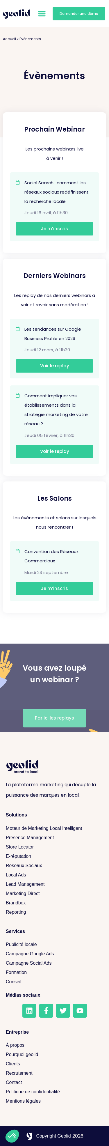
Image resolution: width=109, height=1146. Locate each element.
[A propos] (54, 1045)
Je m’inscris (54, 229)
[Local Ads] (54, 875)
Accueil (9, 38)
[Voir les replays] (54, 718)
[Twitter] (63, 1011)
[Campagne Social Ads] (54, 963)
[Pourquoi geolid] (54, 1054)
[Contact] (54, 1082)
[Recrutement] (54, 1073)
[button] (42, 14)
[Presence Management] (54, 837)
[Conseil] (54, 981)
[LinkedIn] (29, 1011)
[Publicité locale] (54, 944)
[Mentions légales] (54, 1101)
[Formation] (54, 972)
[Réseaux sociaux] (54, 865)
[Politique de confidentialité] (54, 1092)
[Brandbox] (54, 903)
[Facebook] (46, 1011)
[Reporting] (54, 912)
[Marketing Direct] (54, 893)
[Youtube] (80, 1011)
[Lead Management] (54, 884)
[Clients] (54, 1064)
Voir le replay (54, 366)
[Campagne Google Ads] (54, 954)
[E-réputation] (54, 856)
